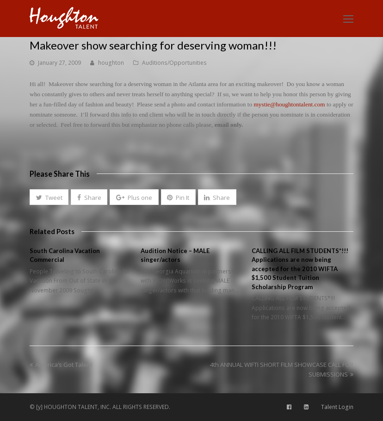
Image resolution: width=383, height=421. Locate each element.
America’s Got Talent (61, 364)
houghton (111, 63)
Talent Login (337, 407)
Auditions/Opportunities (174, 63)
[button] (49, 197)
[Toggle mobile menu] (348, 18)
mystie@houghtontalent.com (289, 104)
